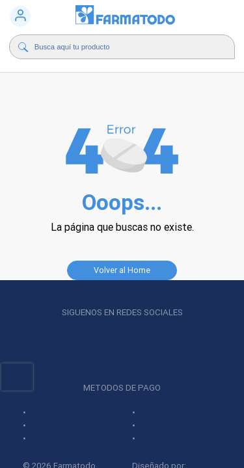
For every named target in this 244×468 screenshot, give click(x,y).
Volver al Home (122, 270)
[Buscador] (125, 46)
